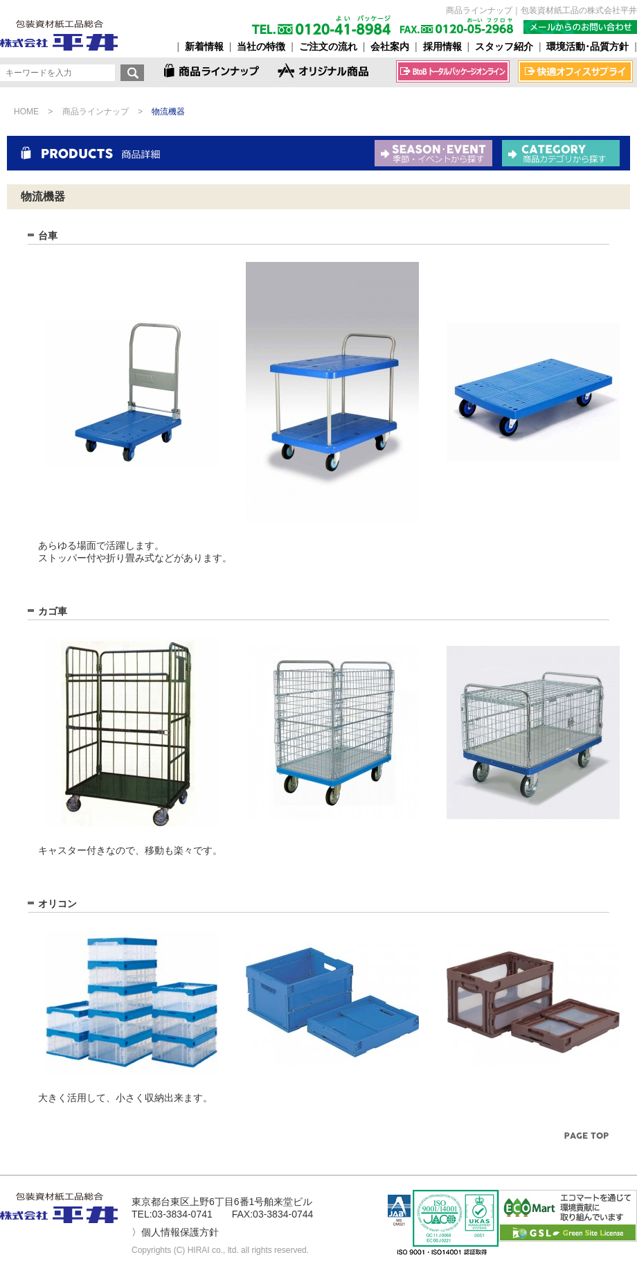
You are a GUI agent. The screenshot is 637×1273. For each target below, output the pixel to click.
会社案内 (389, 46)
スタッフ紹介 (504, 46)
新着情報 (204, 46)
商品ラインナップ (95, 111)
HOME (26, 111)
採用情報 (442, 46)
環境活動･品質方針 (587, 46)
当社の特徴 (261, 46)
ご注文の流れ (328, 46)
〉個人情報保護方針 (175, 1232)
